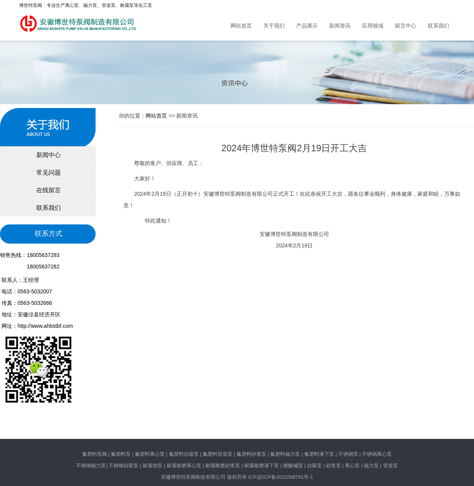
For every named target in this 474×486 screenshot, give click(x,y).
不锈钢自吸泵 (123, 465)
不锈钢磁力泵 (91, 465)
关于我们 (274, 26)
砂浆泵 (333, 465)
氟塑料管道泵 (217, 454)
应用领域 (372, 26)
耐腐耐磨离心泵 (184, 465)
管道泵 (390, 465)
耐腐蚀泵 (152, 465)
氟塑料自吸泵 (184, 454)
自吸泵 (314, 465)
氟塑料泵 (121, 454)
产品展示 (307, 26)
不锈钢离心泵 (377, 454)
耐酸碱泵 (293, 465)
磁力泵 (371, 465)
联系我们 (438, 26)
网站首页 (241, 26)
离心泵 (352, 465)
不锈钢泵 (348, 454)
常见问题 (48, 172)
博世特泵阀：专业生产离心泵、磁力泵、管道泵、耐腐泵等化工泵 (85, 5)
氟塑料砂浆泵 (251, 454)
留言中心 (405, 26)
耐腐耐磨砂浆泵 (222, 465)
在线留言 (48, 190)
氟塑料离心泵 (149, 454)
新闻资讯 (340, 26)
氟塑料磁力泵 (285, 454)
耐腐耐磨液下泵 (261, 465)
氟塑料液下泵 (319, 454)
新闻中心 (48, 155)
